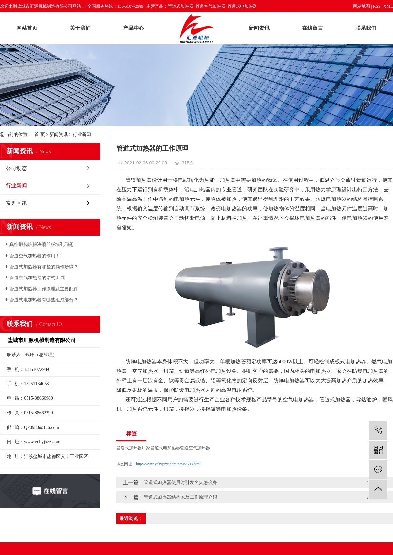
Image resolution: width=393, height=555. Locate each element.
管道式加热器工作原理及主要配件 (43, 288)
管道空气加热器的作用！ (34, 255)
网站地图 (361, 6)
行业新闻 (82, 134)
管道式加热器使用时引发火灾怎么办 (180, 482)
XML (388, 6)
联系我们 (365, 28)
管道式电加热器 (165, 447)
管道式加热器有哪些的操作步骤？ (43, 266)
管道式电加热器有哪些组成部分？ (43, 299)
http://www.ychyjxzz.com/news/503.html (168, 464)
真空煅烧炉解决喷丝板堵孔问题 (41, 244)
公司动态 (16, 168)
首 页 (39, 134)
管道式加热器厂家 (133, 447)
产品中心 (133, 28)
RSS (377, 6)
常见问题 (16, 203)
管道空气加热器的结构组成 (37, 277)
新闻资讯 (259, 28)
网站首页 (26, 28)
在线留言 (312, 28)
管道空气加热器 (195, 447)
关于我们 (80, 28)
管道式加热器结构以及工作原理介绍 (180, 497)
